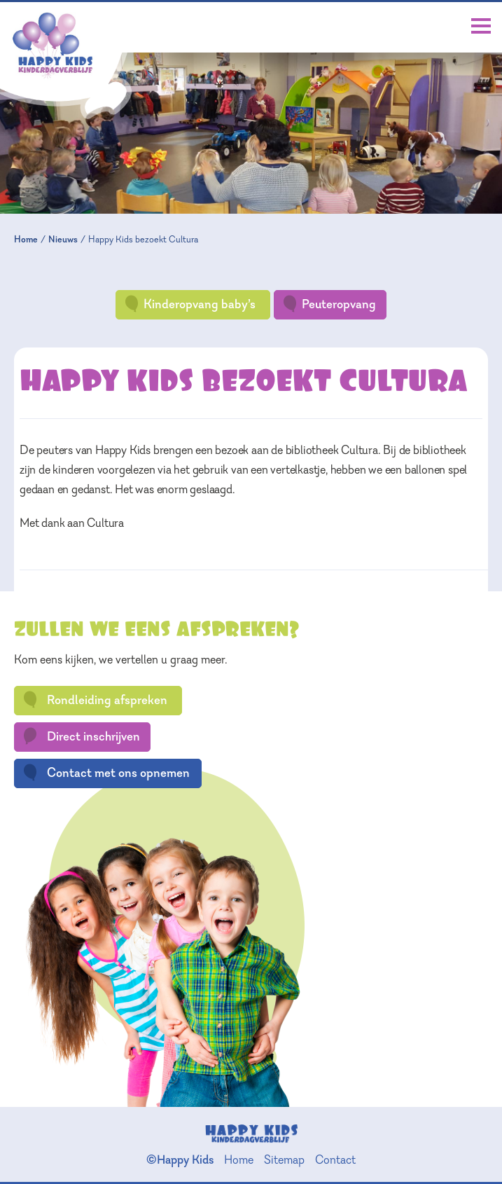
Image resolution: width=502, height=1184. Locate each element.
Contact (335, 1159)
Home (26, 239)
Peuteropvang (328, 304)
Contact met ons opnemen (106, 772)
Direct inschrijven (81, 736)
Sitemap (284, 1159)
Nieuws (63, 239)
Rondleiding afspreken (94, 699)
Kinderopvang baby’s (189, 304)
